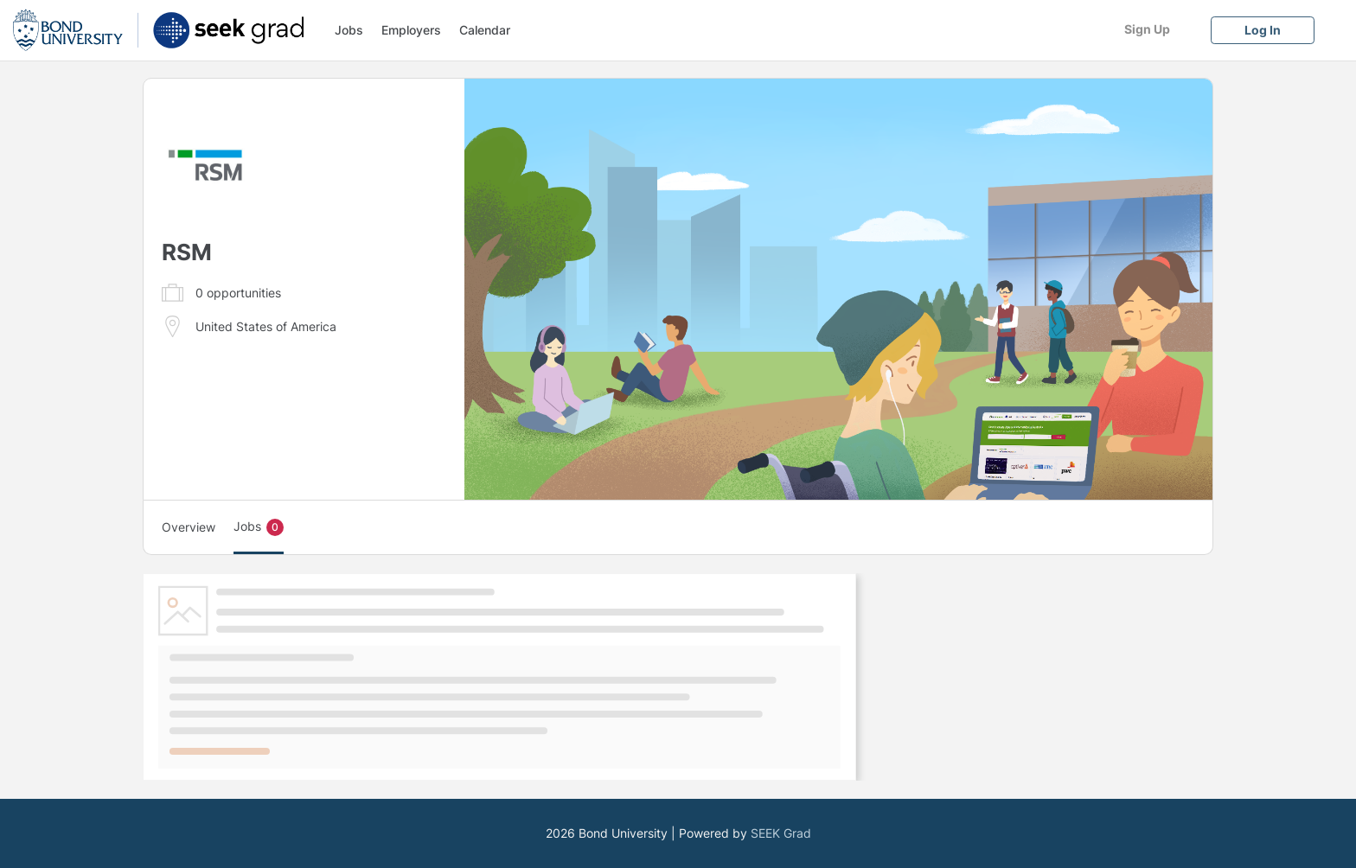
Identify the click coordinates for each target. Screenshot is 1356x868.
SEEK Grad (781, 833)
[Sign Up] (1147, 28)
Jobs (349, 29)
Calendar (484, 29)
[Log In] (1262, 29)
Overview (188, 527)
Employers (411, 29)
